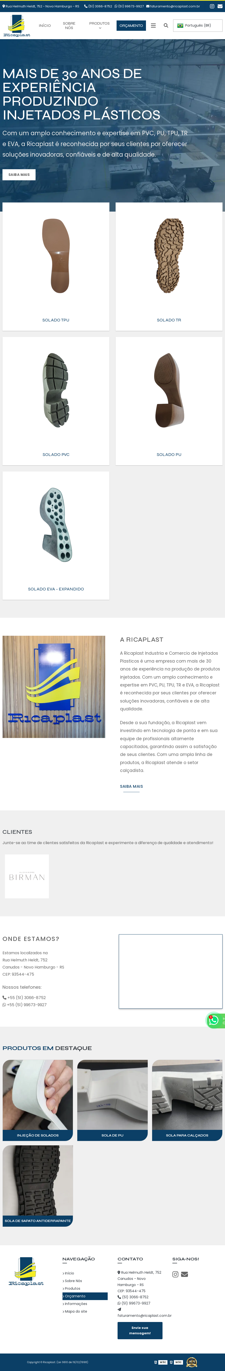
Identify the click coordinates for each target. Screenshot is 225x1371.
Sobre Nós (69, 25)
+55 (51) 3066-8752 (24, 998)
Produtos (99, 23)
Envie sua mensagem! (140, 1330)
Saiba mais (19, 174)
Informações (74, 1303)
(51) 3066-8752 (98, 6)
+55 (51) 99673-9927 (24, 1005)
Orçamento (131, 25)
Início (45, 25)
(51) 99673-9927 (129, 6)
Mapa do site (74, 1311)
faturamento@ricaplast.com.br (173, 6)
